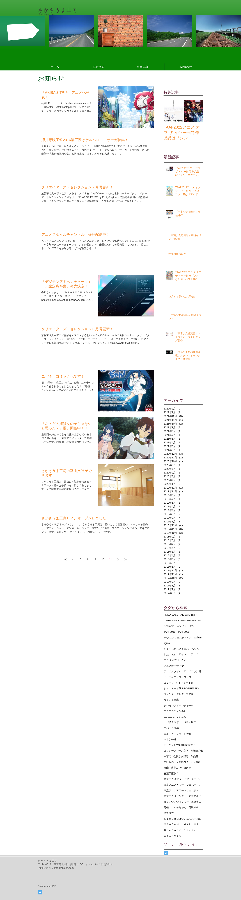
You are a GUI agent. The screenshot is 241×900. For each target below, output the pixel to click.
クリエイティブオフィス (177, 677)
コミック (169, 682)
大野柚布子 (182, 762)
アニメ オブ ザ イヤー (176, 660)
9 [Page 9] (95, 559)
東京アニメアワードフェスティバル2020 (183, 790)
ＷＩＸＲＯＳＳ (172, 835)
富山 (166, 767)
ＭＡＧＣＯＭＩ (172, 824)
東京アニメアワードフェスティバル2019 (183, 784)
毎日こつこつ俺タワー (176, 801)
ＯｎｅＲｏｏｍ (172, 830)
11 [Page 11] (110, 559)
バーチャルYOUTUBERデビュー (182, 745)
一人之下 (183, 750)
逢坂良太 (169, 813)
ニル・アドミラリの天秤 (177, 733)
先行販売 (169, 762)
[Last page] (125, 559)
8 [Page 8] (88, 559)
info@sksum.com (64, 867)
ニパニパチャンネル (175, 716)
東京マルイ (195, 796)
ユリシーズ (170, 750)
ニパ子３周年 (171, 722)
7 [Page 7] (80, 559)
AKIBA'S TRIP (188, 614)
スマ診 (190, 694)
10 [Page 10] (103, 559)
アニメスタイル (172, 671)
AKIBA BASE (171, 614)
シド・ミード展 (185, 682)
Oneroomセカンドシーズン (179, 626)
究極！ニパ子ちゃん (175, 807)
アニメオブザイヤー (175, 665)
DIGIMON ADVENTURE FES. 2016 (183, 620)
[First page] (65, 559)
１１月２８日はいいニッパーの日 (182, 818)
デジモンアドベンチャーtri (179, 705)
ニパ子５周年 (171, 728)
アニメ (194, 654)
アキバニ (183, 654)
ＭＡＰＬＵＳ (191, 824)
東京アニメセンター (175, 796)
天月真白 (196, 762)
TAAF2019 (170, 631)
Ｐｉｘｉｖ (189, 830)
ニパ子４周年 (188, 722)
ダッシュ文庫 (171, 699)
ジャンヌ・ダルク (174, 694)
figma (167, 643)
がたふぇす (170, 654)
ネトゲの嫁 (170, 739)
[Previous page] (73, 559)
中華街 (167, 756)
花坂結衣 (194, 807)
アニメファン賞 (192, 671)
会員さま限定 (181, 756)
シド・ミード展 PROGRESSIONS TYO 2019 (183, 688)
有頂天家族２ (171, 773)
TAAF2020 (183, 631)
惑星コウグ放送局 (181, 767)
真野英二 (196, 801)
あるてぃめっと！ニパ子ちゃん (181, 648)
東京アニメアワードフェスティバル (183, 779)
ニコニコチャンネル (175, 711)
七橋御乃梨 (197, 750)
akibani (198, 637)
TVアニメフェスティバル (178, 637)
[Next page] (118, 559)
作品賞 (194, 756)
